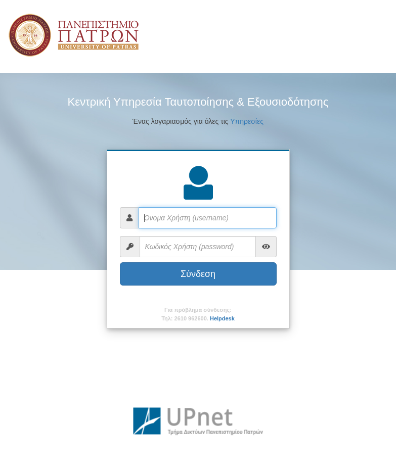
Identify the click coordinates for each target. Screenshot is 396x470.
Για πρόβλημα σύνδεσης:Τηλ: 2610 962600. (198, 314)
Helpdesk (222, 318)
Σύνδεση (198, 274)
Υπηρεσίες (246, 121)
